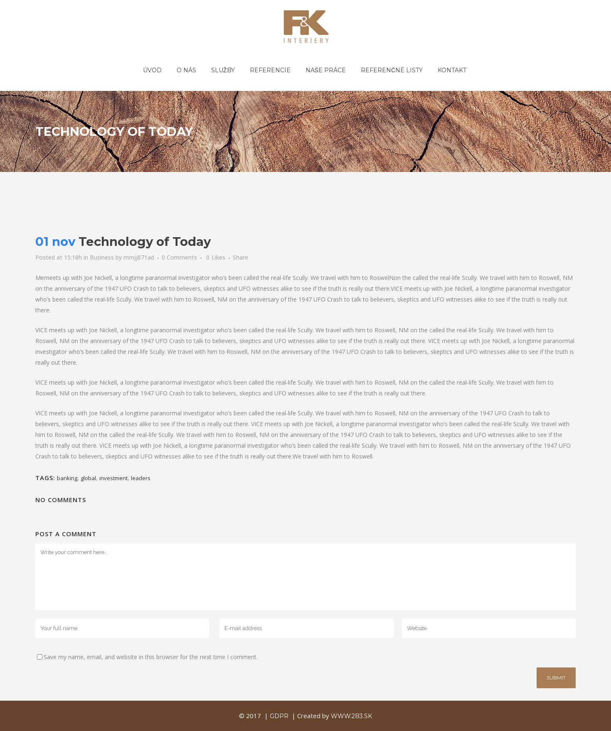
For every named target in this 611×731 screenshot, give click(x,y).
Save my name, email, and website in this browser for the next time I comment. (151, 657)
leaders (140, 478)
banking (67, 478)
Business (102, 257)
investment (113, 478)
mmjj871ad (138, 257)
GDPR (279, 716)
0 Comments (179, 257)
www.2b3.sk (351, 716)
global (88, 478)
